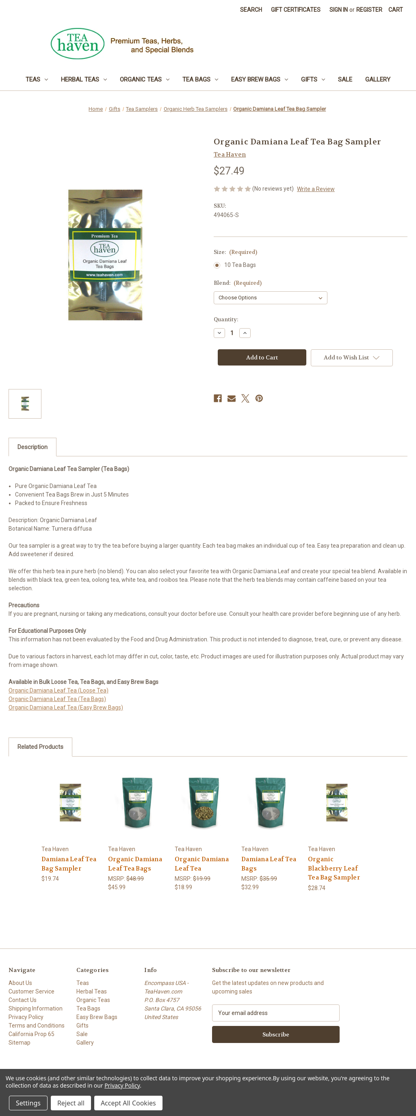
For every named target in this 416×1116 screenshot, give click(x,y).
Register (369, 9)
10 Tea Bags (240, 265)
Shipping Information (36, 1008)
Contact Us (23, 1000)
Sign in (338, 9)
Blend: (238, 283)
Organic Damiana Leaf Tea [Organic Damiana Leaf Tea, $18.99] (202, 864)
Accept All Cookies (128, 1103)
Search (251, 9)
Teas (37, 79)
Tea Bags (200, 79)
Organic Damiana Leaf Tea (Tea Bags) (57, 699)
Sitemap (19, 1042)
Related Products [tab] (40, 746)
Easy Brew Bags (259, 79)
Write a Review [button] (316, 189)
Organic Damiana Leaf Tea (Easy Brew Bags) (66, 707)
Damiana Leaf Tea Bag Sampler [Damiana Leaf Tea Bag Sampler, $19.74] (68, 864)
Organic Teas (144, 79)
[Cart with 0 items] (395, 10)
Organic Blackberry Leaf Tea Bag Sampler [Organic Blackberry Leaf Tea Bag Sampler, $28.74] (334, 868)
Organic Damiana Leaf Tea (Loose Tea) (58, 690)
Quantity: (226, 319)
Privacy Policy (26, 1017)
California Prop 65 (31, 1034)
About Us (20, 983)
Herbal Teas (84, 79)
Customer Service (31, 991)
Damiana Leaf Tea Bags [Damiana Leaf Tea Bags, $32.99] (268, 864)
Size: (235, 252)
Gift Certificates (296, 9)
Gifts (313, 79)
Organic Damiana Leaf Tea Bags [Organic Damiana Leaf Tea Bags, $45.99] (135, 864)
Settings (28, 1103)
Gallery (377, 79)
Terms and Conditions (37, 1025)
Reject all (70, 1103)
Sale (345, 79)
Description (32, 447)
